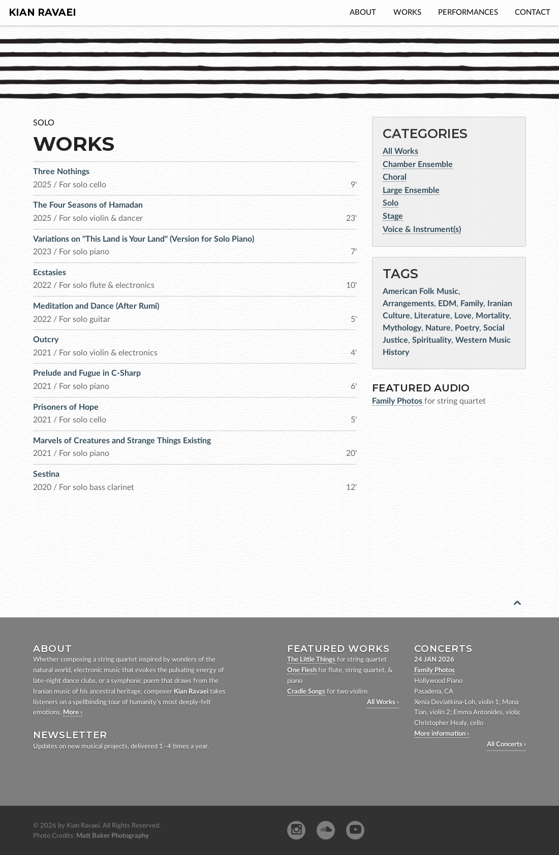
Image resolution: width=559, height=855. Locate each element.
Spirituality (431, 340)
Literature (432, 316)
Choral (395, 177)
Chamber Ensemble (418, 164)
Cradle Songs (306, 691)
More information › (441, 734)
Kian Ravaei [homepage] (42, 12)
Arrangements (408, 304)
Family (471, 304)
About (363, 12)
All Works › (383, 702)
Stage (393, 216)
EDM (447, 304)
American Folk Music (420, 291)
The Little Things (311, 659)
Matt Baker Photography (112, 836)
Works (407, 12)
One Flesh (302, 670)
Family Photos (434, 670)
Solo (390, 203)
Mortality (492, 316)
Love (463, 316)
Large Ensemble (411, 190)
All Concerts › (506, 744)
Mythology (402, 328)
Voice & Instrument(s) (422, 229)
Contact (532, 12)
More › (72, 712)
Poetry (467, 328)
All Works (400, 151)
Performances (468, 12)
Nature (438, 328)
